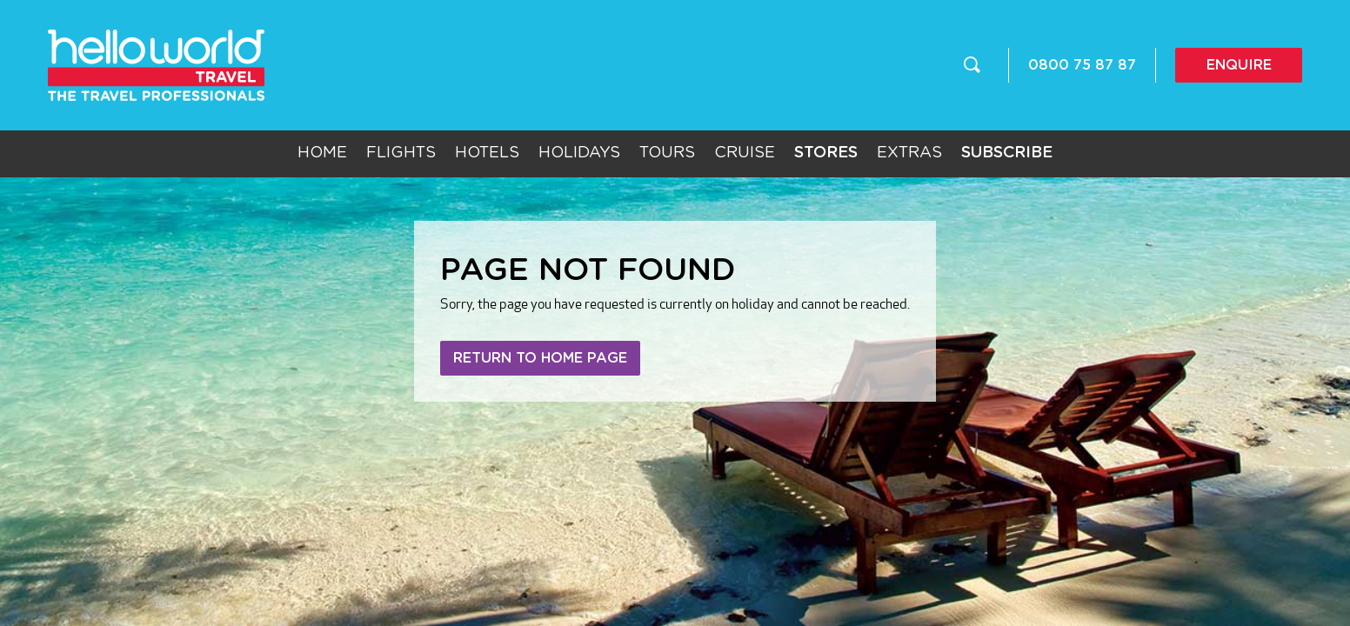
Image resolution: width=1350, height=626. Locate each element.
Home (322, 153)
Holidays (579, 153)
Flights (401, 153)
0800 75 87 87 (1082, 65)
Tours (667, 153)
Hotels (487, 153)
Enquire (1239, 65)
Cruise (744, 153)
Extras (909, 153)
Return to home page (540, 358)
